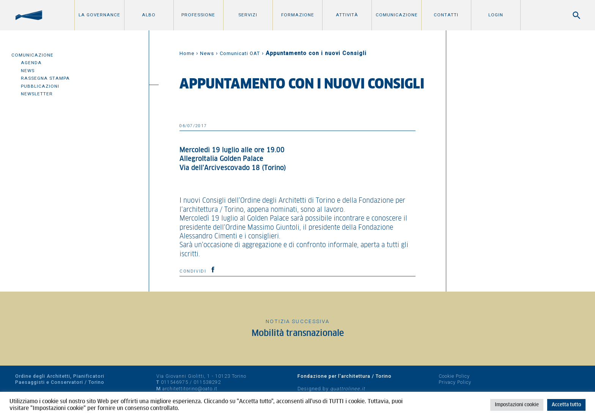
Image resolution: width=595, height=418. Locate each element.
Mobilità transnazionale (298, 333)
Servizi (247, 14)
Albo (149, 14)
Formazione (297, 14)
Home (186, 53)
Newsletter (37, 93)
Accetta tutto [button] (566, 404)
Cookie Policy (454, 376)
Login (495, 14)
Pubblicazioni (40, 86)
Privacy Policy (455, 382)
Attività (347, 14)
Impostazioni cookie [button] (517, 404)
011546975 (174, 382)
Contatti (446, 14)
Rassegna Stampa (45, 78)
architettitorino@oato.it (189, 388)
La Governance (99, 14)
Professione (198, 14)
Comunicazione (397, 14)
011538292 (207, 382)
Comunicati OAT (240, 53)
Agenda (31, 62)
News (28, 70)
